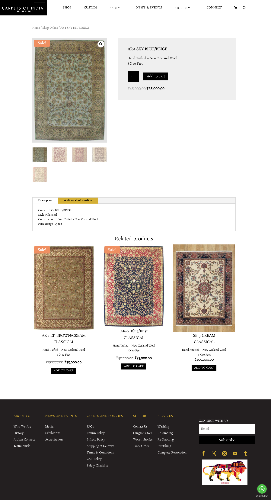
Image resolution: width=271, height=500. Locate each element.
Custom (90, 8)
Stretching (164, 446)
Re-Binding (165, 433)
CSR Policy (94, 459)
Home (36, 28)
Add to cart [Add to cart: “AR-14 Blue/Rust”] (134, 366)
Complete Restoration (172, 453)
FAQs (90, 427)
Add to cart (156, 76)
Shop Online (50, 28)
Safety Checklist (97, 466)
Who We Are (22, 427)
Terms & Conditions (100, 453)
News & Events (149, 8)
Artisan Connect (24, 440)
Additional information (78, 200)
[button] (100, 44)
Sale (113, 8)
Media (49, 427)
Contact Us (140, 427)
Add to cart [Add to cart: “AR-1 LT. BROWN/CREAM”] (63, 371)
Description (45, 200)
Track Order (141, 446)
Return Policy (96, 433)
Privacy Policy (96, 440)
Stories (180, 8)
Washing (163, 427)
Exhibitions (52, 433)
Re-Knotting (166, 440)
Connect (214, 8)
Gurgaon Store (142, 433)
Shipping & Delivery (100, 446)
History (19, 433)
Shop (67, 8)
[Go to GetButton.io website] (262, 496)
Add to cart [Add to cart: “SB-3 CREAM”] (204, 368)
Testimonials (22, 446)
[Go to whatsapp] (262, 489)
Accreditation (54, 440)
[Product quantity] (133, 76)
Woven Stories (143, 440)
